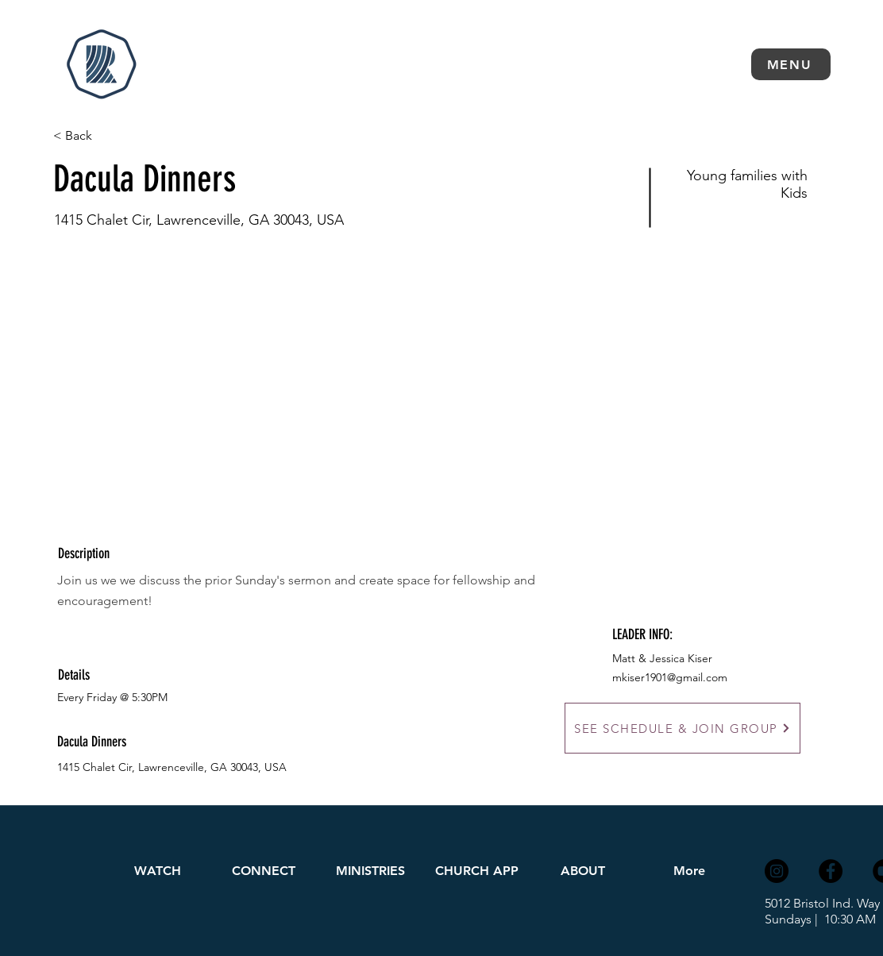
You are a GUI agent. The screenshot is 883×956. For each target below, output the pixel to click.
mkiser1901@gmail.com (669, 677)
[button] (791, 64)
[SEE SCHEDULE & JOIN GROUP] (682, 728)
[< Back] (109, 135)
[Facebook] (831, 871)
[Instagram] (777, 871)
